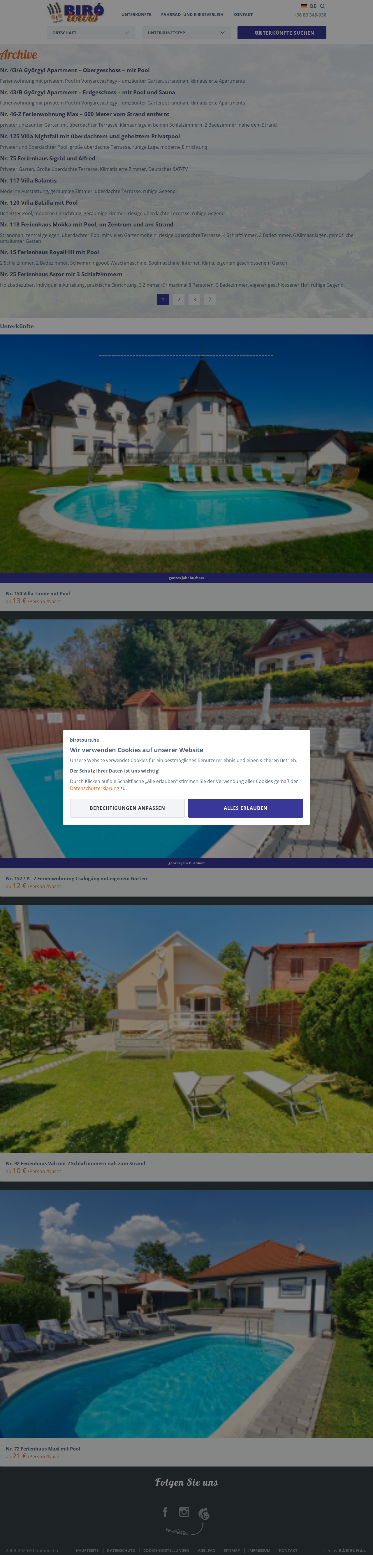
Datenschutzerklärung (94, 788)
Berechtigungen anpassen (127, 808)
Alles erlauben (246, 808)
